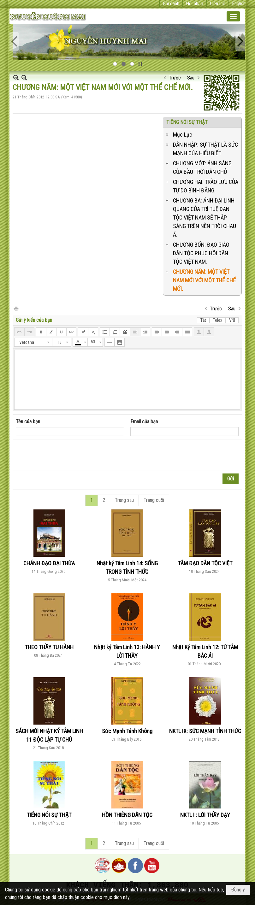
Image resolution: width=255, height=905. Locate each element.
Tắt (203, 320)
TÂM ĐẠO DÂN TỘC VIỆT (205, 563)
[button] (233, 16)
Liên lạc (217, 4)
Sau (190, 78)
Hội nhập (194, 4)
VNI (232, 320)
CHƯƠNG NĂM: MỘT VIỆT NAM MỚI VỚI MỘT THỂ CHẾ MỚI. (204, 280)
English (239, 4)
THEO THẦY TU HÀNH (49, 647)
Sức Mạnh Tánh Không (127, 731)
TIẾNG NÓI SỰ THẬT (187, 122)
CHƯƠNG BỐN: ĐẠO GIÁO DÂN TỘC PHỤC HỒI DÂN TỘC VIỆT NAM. (201, 253)
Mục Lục (182, 134)
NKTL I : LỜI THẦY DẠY (205, 815)
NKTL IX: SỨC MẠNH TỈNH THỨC (205, 731)
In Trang (16, 308)
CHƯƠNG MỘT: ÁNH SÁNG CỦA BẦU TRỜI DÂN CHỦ (202, 167)
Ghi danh (171, 4)
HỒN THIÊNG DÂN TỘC (127, 815)
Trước (175, 78)
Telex (217, 320)
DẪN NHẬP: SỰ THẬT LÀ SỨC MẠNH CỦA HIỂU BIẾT (205, 148)
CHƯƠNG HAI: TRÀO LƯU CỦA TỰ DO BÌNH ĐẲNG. (205, 186)
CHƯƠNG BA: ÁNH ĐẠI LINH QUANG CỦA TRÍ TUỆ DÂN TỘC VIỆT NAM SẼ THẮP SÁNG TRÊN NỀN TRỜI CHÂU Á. (204, 217)
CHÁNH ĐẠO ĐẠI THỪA (49, 563)
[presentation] (64, 455)
